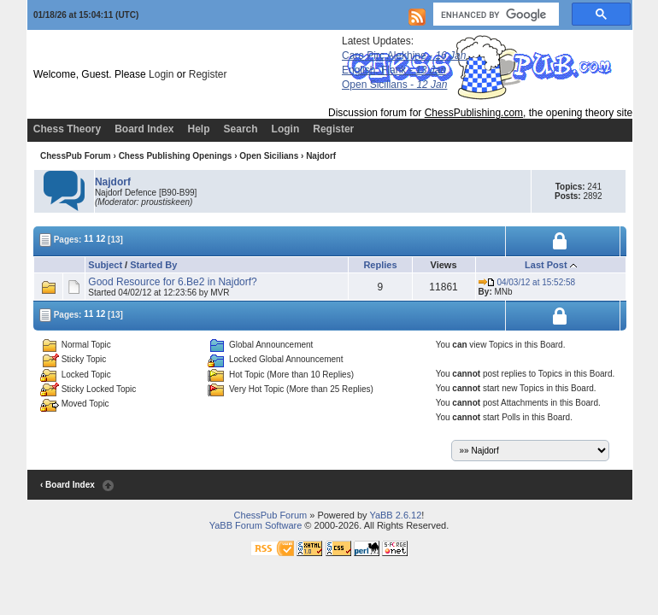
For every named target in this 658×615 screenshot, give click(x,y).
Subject (105, 265)
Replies (380, 265)
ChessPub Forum (75, 156)
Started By (153, 265)
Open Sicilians (394, 85)
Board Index (144, 129)
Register (208, 74)
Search (241, 129)
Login (161, 74)
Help (199, 129)
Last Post (546, 265)
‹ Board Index (67, 484)
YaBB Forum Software (256, 525)
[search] (494, 14)
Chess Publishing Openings (175, 156)
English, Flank (394, 70)
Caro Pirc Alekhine (404, 56)
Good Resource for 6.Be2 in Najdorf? (172, 282)
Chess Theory (67, 129)
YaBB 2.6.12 (395, 515)
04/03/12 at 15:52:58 (527, 282)
